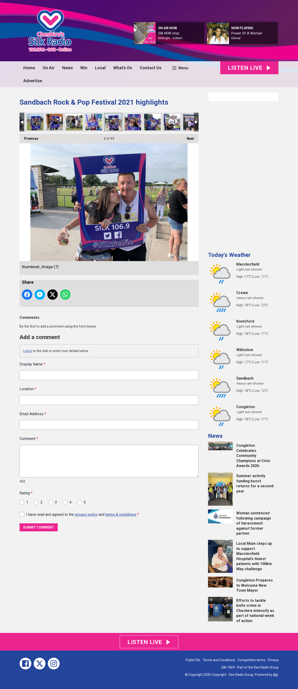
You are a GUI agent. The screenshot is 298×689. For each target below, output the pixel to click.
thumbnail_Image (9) (35, 122)
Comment (29, 438)
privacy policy (86, 514)
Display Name (32, 364)
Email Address (33, 413)
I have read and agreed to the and (82, 514)
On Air (49, 67)
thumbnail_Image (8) (133, 122)
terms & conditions (120, 514)
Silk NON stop (168, 33)
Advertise (32, 80)
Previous (29, 137)
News (67, 67)
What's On (122, 67)
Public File (193, 660)
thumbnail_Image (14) (74, 122)
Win (83, 67)
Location (28, 389)
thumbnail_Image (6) (152, 122)
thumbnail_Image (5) (172, 122)
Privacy (273, 660)
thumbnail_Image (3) (191, 122)
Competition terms (251, 660)
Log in (27, 351)
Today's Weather (229, 255)
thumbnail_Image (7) (113, 122)
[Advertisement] (243, 175)
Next (188, 137)
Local (100, 67)
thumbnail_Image (54, 122)
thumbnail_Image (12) (94, 122)
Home (29, 67)
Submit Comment (38, 527)
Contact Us (150, 67)
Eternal (236, 38)
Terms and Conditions (219, 660)
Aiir (275, 675)
